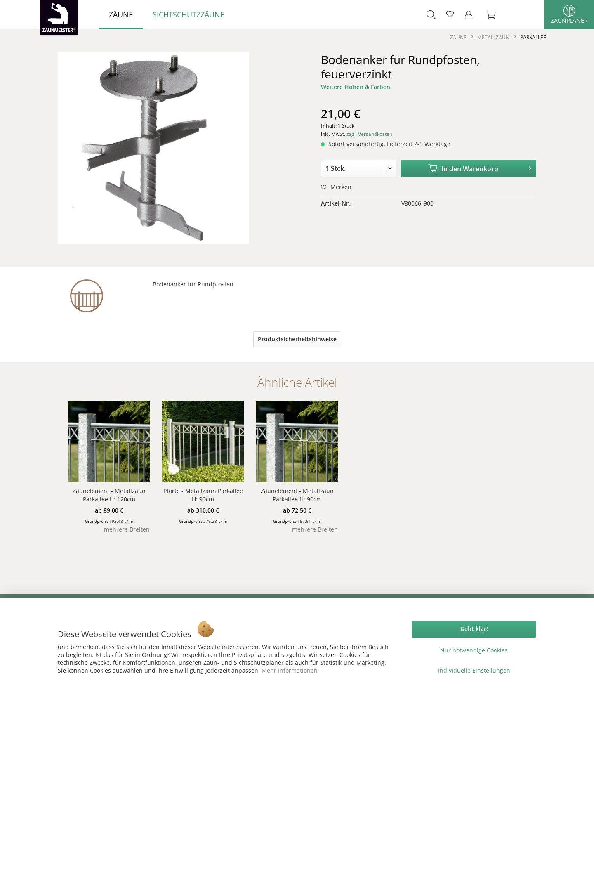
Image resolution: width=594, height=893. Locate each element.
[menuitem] (121, 14)
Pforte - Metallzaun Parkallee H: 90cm (203, 495)
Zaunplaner (569, 14)
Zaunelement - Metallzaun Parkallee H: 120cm (109, 495)
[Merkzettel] (450, 14)
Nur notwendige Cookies (474, 650)
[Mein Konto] (471, 14)
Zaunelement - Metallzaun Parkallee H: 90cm (297, 495)
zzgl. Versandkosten (369, 133)
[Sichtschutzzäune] (188, 14)
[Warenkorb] (495, 14)
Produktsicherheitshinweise (297, 339)
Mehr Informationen (290, 670)
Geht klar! (474, 629)
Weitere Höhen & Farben (355, 87)
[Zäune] (121, 14)
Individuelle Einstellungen (474, 670)
